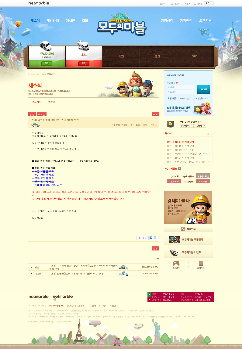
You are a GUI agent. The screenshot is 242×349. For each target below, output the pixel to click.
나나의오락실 (203, 176)
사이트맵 (112, 305)
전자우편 (102, 305)
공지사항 (36, 102)
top (157, 259)
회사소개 (32, 305)
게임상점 (169, 20)
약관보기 (42, 305)
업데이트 (174, 176)
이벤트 (52, 102)
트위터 (155, 238)
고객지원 (207, 20)
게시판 (72, 20)
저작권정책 (91, 305)
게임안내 (54, 20)
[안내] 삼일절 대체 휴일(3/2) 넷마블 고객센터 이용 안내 (196, 153)
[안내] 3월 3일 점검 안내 (180, 149)
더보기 (210, 134)
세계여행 (174, 181)
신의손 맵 (202, 181)
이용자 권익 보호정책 (75, 305)
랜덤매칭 (189, 181)
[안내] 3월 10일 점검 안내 (180, 145)
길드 (87, 20)
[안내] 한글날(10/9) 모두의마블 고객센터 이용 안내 (76, 273)
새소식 (36, 20)
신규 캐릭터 (188, 176)
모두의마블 (122, 24)
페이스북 (150, 238)
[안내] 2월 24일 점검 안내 (180, 157)
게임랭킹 (188, 20)
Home (31, 74)
